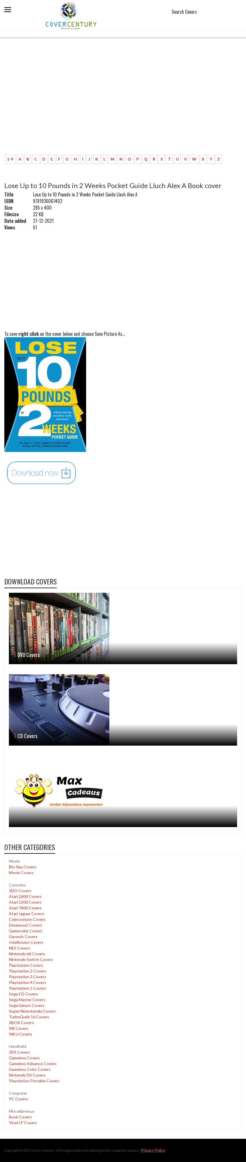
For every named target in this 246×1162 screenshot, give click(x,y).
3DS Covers (19, 1052)
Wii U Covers (20, 1034)
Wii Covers (18, 1028)
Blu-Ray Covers (22, 866)
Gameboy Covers (24, 1057)
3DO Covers (20, 890)
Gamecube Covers (25, 930)
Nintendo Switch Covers (31, 959)
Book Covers (20, 1116)
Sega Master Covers (27, 999)
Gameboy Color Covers (30, 1069)
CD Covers (27, 736)
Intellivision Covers (26, 942)
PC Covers (18, 1098)
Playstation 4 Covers (27, 982)
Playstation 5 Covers (27, 988)
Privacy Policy (153, 1150)
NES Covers (19, 947)
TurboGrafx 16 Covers (29, 1016)
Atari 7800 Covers (25, 907)
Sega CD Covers (23, 993)
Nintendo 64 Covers (27, 953)
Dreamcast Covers (25, 925)
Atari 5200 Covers (25, 902)
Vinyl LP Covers (23, 1122)
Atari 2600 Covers (25, 896)
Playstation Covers (26, 965)
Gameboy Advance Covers (33, 1063)
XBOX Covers (21, 1022)
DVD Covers (29, 655)
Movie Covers (21, 872)
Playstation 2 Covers (27, 970)
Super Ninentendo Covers (32, 1011)
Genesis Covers (23, 936)
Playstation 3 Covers (27, 976)
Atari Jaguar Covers (26, 913)
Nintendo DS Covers (27, 1075)
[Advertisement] (123, 107)
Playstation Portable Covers (34, 1080)
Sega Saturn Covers (26, 1005)
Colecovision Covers (27, 919)
